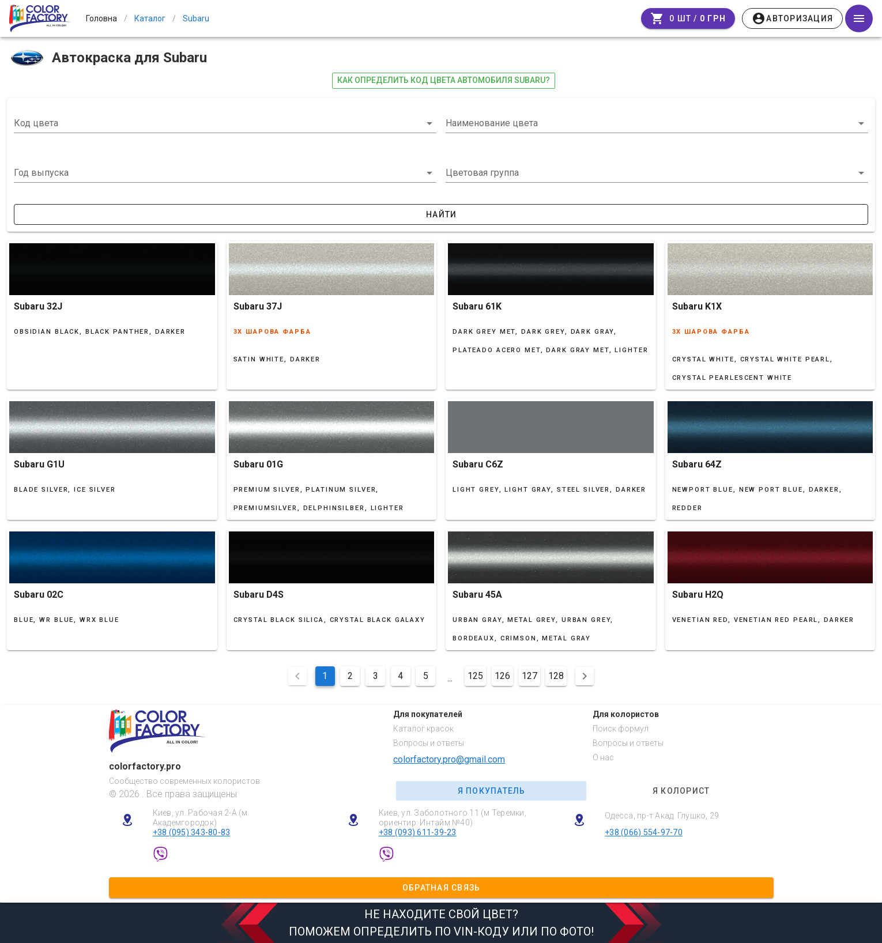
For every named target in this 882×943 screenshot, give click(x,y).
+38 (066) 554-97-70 (644, 832)
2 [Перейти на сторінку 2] (350, 675)
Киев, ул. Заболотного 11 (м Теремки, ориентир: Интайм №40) (452, 817)
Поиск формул (621, 728)
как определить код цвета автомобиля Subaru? (443, 80)
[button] (225, 173)
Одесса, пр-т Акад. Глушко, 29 (662, 815)
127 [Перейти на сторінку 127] (529, 675)
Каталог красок (423, 728)
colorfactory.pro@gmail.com (449, 759)
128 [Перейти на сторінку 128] (556, 675)
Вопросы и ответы (428, 743)
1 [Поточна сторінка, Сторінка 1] (324, 675)
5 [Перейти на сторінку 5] (425, 675)
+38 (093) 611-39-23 (418, 832)
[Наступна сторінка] (584, 676)
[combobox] (225, 123)
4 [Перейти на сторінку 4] (400, 675)
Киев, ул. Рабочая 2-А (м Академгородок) (200, 817)
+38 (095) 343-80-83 (192, 832)
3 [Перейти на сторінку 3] (375, 675)
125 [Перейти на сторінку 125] (475, 675)
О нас (603, 757)
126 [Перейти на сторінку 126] (502, 675)
